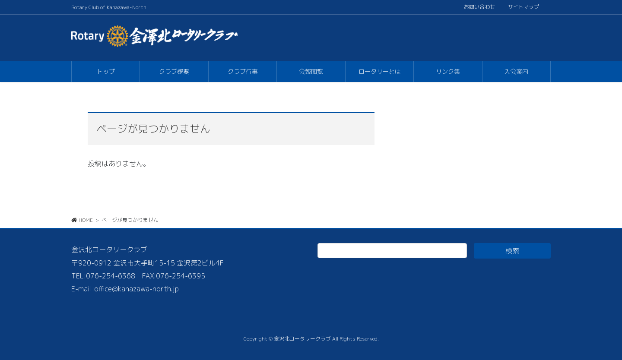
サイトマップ (523, 6)
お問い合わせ (479, 6)
